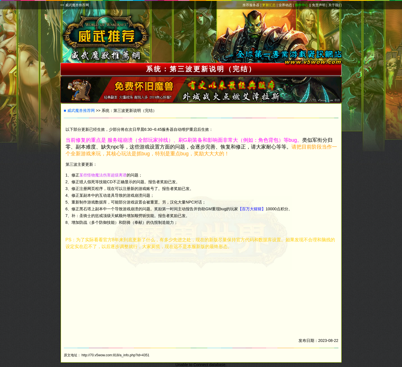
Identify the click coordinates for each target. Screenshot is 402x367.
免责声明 (318, 5)
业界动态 (285, 5)
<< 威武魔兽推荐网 (74, 5)
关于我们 (335, 5)
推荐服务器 (250, 5)
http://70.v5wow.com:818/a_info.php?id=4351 (115, 355)
